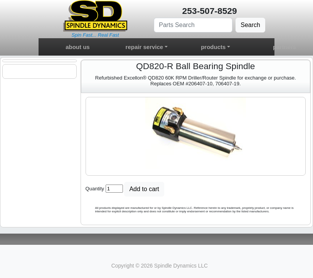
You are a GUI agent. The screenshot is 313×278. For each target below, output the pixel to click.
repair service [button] (144, 47)
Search (250, 25)
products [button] (213, 47)
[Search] (193, 25)
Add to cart (144, 189)
